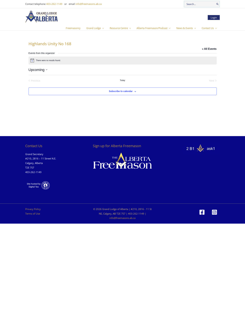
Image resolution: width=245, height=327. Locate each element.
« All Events (209, 48)
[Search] (217, 4)
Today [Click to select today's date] (122, 80)
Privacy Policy (33, 209)
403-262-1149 (54, 4)
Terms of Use (32, 213)
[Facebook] (202, 212)
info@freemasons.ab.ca (89, 4)
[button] (106, 28)
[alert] (123, 60)
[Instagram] (214, 212)
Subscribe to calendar (121, 91)
